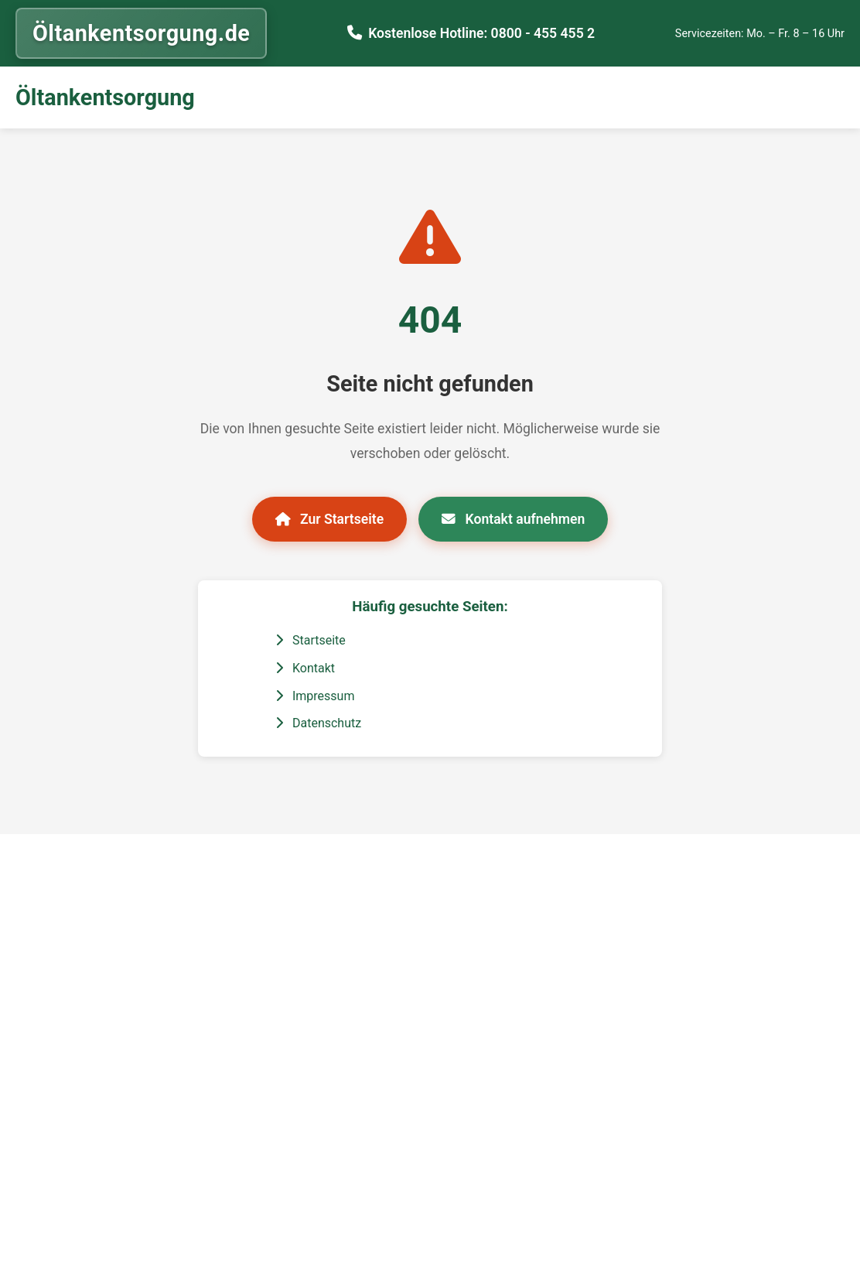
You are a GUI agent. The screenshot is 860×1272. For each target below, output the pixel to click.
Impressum (314, 696)
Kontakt (305, 668)
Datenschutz (318, 723)
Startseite (310, 640)
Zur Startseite (329, 519)
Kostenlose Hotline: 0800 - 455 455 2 (481, 33)
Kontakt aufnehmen (513, 519)
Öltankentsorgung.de (141, 33)
